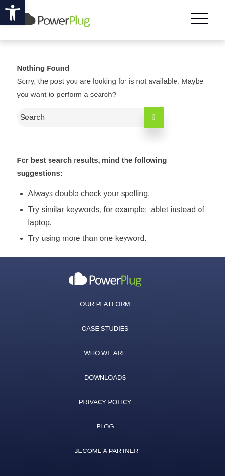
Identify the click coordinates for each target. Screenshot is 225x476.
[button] (12, 12)
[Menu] (194, 20)
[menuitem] (104, 279)
